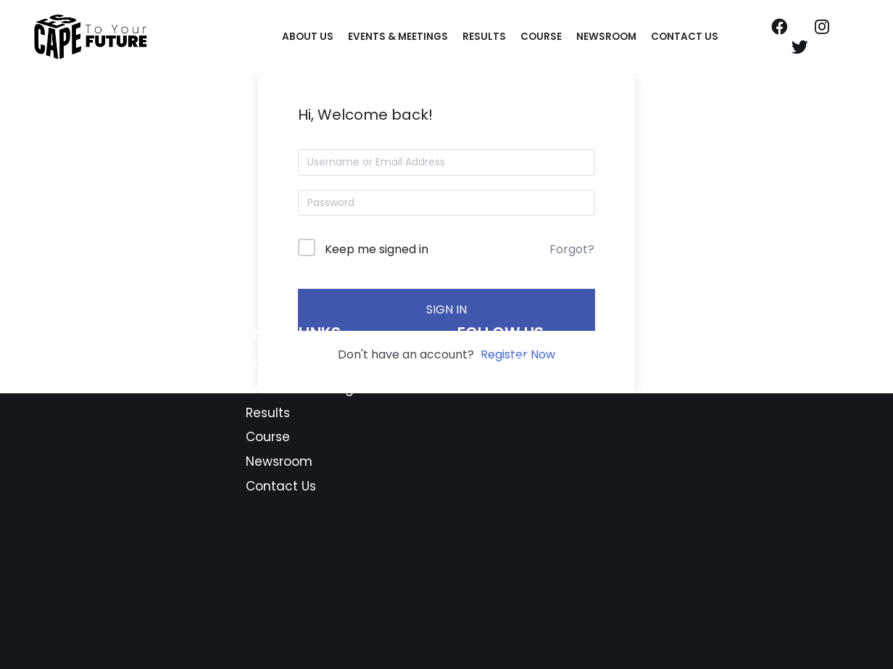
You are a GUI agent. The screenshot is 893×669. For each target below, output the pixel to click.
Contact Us (684, 37)
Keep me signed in (376, 249)
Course (541, 37)
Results (484, 37)
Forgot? (571, 249)
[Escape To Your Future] (91, 37)
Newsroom (606, 37)
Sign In (446, 309)
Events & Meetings (398, 37)
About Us (307, 37)
